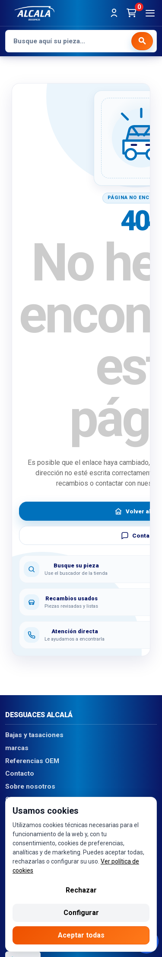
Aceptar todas (81, 935)
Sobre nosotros (30, 787)
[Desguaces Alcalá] (34, 13)
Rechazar (81, 890)
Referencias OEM (32, 761)
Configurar (81, 913)
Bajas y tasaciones (34, 735)
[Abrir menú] (150, 13)
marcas (17, 748)
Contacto (19, 774)
